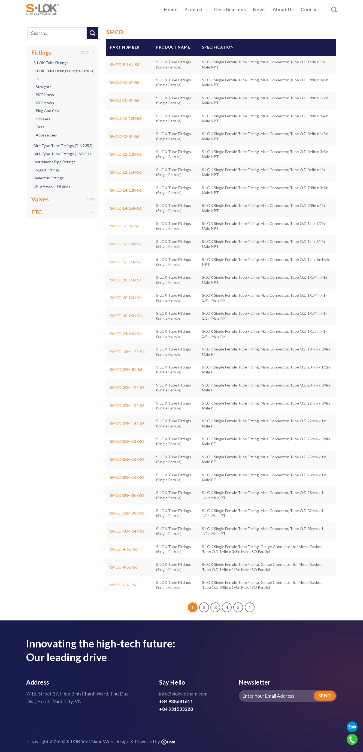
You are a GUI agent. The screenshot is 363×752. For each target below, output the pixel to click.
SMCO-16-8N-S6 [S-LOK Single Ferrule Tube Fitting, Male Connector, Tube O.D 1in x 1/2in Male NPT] (124, 226)
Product (195, 9)
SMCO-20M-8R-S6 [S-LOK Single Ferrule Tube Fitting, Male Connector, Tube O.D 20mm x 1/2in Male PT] (126, 369)
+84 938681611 (176, 702)
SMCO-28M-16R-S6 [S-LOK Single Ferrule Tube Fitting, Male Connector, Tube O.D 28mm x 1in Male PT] (127, 477)
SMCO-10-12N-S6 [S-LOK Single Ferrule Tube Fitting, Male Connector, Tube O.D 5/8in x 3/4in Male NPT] (125, 118)
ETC (36, 212)
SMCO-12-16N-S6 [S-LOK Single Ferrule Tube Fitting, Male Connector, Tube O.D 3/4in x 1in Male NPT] (125, 172)
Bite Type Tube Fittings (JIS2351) (62, 153)
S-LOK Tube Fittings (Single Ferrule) (64, 71)
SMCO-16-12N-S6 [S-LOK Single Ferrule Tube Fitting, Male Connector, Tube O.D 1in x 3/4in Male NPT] (125, 244)
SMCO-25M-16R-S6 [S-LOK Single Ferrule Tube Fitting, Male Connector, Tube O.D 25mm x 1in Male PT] (127, 459)
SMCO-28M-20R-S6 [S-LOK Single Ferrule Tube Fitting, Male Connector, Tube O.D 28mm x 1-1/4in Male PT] (127, 495)
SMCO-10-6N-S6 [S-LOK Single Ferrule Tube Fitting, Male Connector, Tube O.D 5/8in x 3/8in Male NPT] (124, 82)
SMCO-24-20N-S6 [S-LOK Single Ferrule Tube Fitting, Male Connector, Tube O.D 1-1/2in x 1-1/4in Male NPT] (125, 333)
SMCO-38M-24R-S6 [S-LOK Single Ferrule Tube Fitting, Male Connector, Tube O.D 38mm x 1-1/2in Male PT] (127, 531)
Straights (44, 86)
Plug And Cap (47, 111)
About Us (283, 9)
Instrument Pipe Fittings (54, 162)
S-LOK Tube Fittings (51, 62)
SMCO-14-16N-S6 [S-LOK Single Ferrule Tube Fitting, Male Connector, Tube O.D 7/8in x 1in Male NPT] (125, 208)
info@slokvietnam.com (183, 694)
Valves (40, 199)
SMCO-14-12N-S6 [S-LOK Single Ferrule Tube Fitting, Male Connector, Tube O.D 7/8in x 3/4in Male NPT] (125, 190)
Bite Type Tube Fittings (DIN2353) (63, 146)
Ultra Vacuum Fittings (52, 186)
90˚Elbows (45, 95)
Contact (310, 9)
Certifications (230, 9)
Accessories (46, 135)
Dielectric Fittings (49, 178)
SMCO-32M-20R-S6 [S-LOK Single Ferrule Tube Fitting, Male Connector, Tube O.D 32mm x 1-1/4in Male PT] (127, 513)
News (259, 9)
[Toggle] (93, 52)
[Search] (334, 9)
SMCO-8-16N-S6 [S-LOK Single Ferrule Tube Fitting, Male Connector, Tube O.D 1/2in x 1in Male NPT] (124, 64)
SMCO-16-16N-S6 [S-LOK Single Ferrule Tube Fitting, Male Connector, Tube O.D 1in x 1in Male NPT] (125, 262)
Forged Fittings (47, 170)
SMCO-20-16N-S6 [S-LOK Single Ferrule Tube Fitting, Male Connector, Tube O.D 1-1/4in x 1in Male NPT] (125, 280)
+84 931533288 (176, 709)
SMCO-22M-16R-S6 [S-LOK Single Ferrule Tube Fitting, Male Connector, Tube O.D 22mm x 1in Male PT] (127, 423)
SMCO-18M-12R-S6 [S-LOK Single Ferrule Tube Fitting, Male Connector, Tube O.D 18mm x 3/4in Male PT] (127, 351)
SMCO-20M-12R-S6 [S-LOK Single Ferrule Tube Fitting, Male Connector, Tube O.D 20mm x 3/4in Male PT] (127, 387)
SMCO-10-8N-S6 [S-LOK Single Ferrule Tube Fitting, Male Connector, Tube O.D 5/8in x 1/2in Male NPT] (124, 100)
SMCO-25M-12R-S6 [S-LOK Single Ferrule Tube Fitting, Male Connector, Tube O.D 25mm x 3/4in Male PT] (127, 441)
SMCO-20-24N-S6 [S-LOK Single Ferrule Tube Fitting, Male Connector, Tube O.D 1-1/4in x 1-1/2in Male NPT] (125, 315)
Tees (40, 127)
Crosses (43, 119)
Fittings (41, 52)
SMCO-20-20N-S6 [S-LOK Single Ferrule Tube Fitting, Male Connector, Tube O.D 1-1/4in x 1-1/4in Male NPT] (125, 297)
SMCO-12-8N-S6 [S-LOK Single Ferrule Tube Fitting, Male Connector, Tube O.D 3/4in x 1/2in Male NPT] (124, 136)
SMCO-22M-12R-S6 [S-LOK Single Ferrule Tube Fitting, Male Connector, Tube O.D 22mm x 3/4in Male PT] (127, 405)
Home (170, 9)
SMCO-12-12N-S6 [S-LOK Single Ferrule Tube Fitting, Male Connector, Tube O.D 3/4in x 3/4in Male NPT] (125, 154)
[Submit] (92, 33)
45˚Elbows (45, 102)
